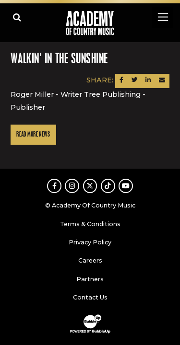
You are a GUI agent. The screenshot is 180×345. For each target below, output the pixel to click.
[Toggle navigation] (162, 17)
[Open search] (17, 17)
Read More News (33, 134)
